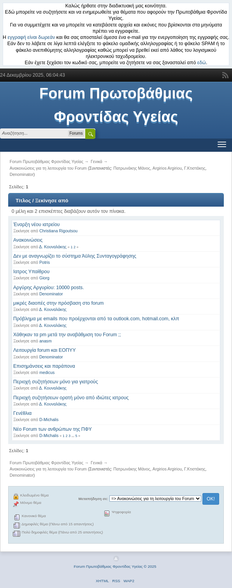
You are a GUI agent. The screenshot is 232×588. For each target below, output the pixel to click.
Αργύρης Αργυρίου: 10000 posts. (48, 287)
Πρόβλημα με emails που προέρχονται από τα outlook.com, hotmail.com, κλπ (96, 318)
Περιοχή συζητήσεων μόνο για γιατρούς (55, 381)
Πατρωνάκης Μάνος (131, 168)
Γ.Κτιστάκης (195, 168)
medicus (46, 372)
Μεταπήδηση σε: (93, 499)
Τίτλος (23, 201)
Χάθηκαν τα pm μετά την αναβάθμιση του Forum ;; (67, 334)
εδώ (201, 62)
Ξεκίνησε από (51, 201)
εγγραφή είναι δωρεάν (31, 37)
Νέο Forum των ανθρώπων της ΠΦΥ (52, 429)
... (73, 436)
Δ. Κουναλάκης (53, 246)
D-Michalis (48, 419)
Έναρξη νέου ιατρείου (36, 224)
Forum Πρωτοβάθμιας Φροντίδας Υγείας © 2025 (115, 566)
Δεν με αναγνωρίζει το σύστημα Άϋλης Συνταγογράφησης (74, 256)
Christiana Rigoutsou (58, 230)
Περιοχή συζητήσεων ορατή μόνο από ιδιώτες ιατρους (71, 397)
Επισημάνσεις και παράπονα (44, 366)
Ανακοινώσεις (27, 240)
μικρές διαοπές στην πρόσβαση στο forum (58, 303)
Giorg (44, 278)
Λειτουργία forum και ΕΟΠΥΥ (44, 350)
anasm (45, 341)
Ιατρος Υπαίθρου (31, 271)
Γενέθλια (22, 413)
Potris (44, 262)
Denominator (21, 174)
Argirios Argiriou (167, 168)
